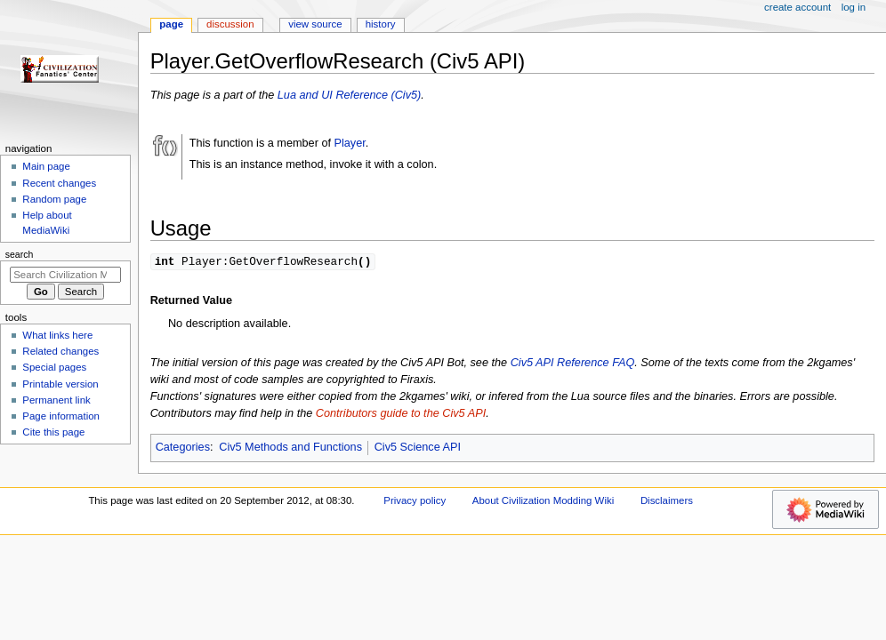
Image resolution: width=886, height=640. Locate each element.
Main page (46, 166)
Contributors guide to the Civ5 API (401, 414)
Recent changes (59, 183)
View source (315, 24)
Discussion (230, 24)
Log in (854, 7)
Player (350, 143)
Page (171, 24)
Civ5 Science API (418, 448)
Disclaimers (666, 501)
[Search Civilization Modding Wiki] (65, 275)
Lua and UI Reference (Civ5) (350, 95)
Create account (797, 7)
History (381, 24)
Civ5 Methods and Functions (290, 448)
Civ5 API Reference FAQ (573, 363)
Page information (61, 416)
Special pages (54, 367)
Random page (54, 199)
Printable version (60, 384)
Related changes (60, 351)
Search (19, 254)
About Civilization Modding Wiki (543, 501)
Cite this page (53, 432)
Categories (183, 448)
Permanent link (56, 400)
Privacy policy (414, 501)
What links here (57, 335)
